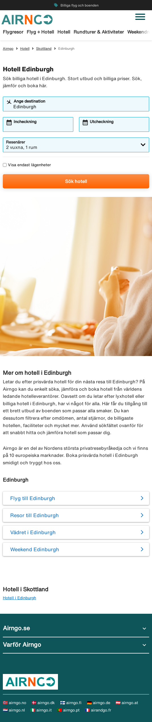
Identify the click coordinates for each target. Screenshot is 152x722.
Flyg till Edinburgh (32, 498)
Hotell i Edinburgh (19, 598)
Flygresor (13, 32)
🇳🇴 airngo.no (14, 703)
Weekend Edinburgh (34, 549)
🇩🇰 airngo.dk (43, 703)
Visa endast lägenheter (27, 165)
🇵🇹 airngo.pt (68, 710)
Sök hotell (76, 181)
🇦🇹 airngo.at (127, 703)
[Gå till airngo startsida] (27, 19)
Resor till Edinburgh (34, 515)
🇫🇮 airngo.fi (71, 703)
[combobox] (79, 106)
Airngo (8, 48)
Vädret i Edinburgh (33, 532)
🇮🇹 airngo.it (41, 710)
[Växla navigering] (140, 16)
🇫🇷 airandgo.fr (98, 710)
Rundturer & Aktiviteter (99, 32)
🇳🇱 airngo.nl (14, 710)
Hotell (63, 32)
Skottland (43, 48)
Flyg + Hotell (40, 32)
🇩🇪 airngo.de (98, 703)
